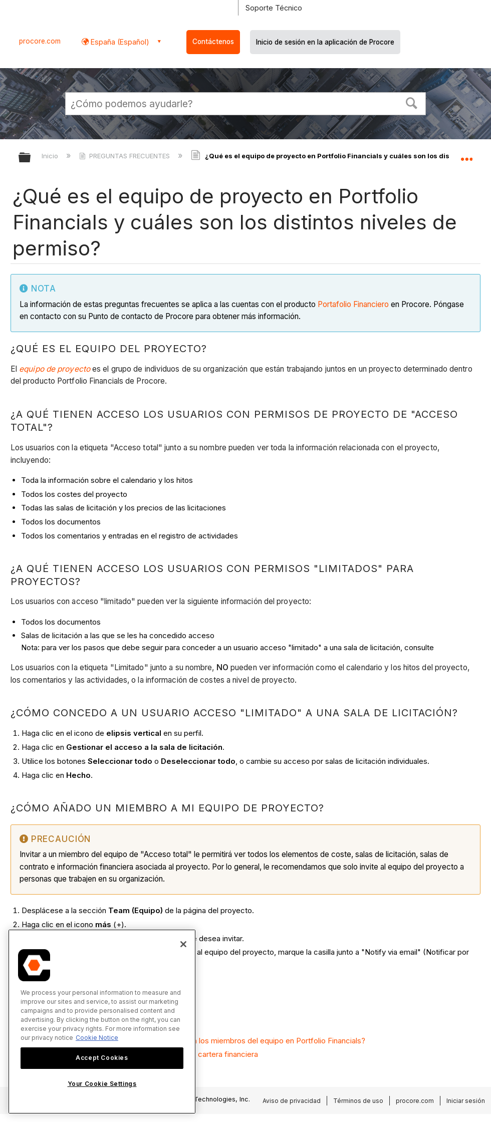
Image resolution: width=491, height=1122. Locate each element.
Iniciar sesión (465, 1100)
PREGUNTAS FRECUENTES (125, 156)
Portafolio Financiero (353, 304)
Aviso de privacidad (292, 1100)
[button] (412, 102)
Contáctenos (213, 42)
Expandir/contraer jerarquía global (31, 158)
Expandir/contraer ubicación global (466, 154)
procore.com (40, 41)
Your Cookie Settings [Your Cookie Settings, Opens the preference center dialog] (102, 1083)
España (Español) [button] (119, 42)
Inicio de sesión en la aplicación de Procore (325, 42)
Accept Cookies (102, 1057)
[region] (102, 1021)
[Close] (183, 944)
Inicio (51, 156)
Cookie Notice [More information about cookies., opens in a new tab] (97, 1037)
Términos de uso (358, 1100)
